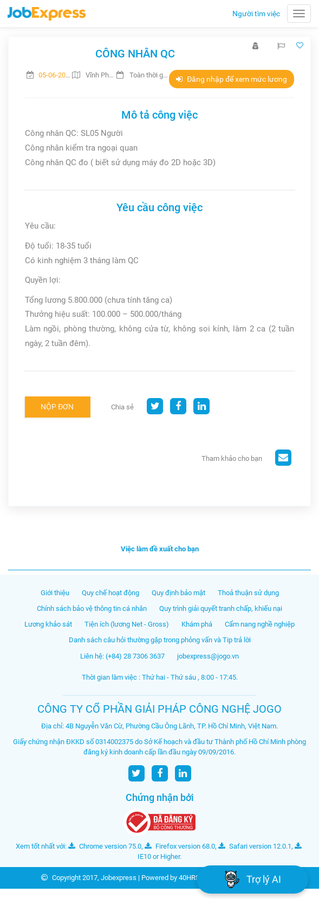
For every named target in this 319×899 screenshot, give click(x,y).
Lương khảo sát (48, 624)
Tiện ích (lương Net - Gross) (126, 624)
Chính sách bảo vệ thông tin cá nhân (92, 608)
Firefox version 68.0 (180, 846)
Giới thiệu (55, 593)
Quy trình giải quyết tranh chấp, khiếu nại (220, 608)
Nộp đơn (57, 406)
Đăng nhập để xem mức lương (231, 79)
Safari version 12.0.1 (254, 846)
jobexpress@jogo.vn (208, 656)
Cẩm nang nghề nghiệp (260, 624)
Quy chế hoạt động (110, 593)
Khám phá (196, 624)
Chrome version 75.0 (104, 846)
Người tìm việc (256, 13)
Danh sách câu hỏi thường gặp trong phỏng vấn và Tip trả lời (160, 640)
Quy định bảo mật (178, 593)
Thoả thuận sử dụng (248, 593)
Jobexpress (118, 878)
